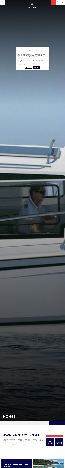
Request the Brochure (59, 441)
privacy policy (33, 63)
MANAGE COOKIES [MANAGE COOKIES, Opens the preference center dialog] (28, 67)
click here (25, 444)
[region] (32, 58)
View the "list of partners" (21, 64)
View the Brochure (50, 441)
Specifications (41, 423)
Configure (54, 436)
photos (19, 423)
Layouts (30, 423)
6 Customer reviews (13, 437)
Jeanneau (32, 4)
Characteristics (7, 423)
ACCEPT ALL (36, 67)
